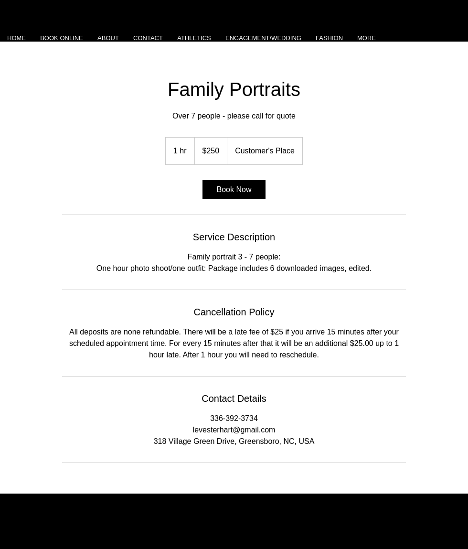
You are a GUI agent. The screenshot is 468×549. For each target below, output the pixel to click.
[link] (234, 189)
